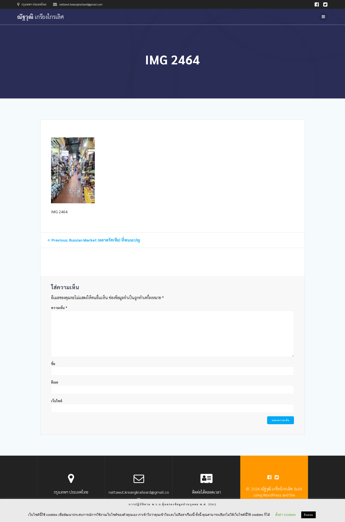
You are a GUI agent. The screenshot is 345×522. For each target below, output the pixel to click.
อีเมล (54, 382)
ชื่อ (53, 364)
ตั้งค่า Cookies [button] (285, 515)
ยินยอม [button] (308, 515)
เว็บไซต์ (56, 401)
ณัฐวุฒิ (40, 17)
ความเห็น (59, 308)
